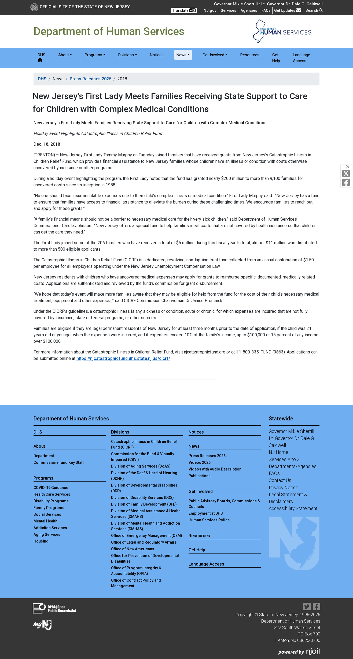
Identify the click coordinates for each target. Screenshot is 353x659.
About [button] (63, 54)
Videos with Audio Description (215, 469)
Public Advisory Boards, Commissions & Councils (224, 504)
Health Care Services (52, 494)
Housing (41, 541)
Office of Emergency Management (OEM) (146, 535)
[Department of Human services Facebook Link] (347, 182)
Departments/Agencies (293, 466)
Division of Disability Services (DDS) (142, 497)
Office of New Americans (132, 549)
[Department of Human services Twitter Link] (347, 173)
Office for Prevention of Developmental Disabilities (145, 558)
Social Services (47, 514)
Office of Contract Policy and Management (136, 583)
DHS (41, 57)
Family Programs (49, 508)
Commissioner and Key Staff (59, 462)
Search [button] (314, 10)
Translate (184, 10)
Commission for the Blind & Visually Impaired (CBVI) (142, 457)
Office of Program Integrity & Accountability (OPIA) (136, 571)
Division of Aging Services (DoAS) (141, 466)
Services (228, 10)
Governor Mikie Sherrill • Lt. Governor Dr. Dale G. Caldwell (268, 4)
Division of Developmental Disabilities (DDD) (144, 488)
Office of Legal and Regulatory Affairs (144, 542)
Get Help (276, 57)
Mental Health (45, 521)
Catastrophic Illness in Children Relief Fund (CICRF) (144, 444)
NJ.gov (210, 10)
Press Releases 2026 (207, 456)
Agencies (249, 10)
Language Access (301, 57)
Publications (200, 476)
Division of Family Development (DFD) (144, 504)
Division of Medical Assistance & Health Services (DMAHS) (146, 514)
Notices (157, 54)
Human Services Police (209, 520)
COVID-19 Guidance (51, 487)
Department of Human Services (71, 418)
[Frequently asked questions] (266, 10)
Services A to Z (284, 459)
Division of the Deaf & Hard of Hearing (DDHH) (144, 476)
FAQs (274, 473)
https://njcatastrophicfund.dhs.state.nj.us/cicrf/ (123, 358)
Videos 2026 (200, 462)
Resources (249, 54)
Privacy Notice (283, 487)
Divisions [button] (126, 54)
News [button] (181, 54)
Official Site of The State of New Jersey (80, 6)
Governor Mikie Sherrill (291, 431)
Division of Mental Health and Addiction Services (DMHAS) (145, 526)
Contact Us (280, 480)
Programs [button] (93, 54)
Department (44, 456)
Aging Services (47, 534)
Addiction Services (50, 528)
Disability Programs (51, 501)
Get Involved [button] (213, 54)
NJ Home (278, 452)
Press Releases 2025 (90, 78)
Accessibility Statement (293, 508)
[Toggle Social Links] (347, 167)
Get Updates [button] (287, 10)
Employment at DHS (206, 513)
